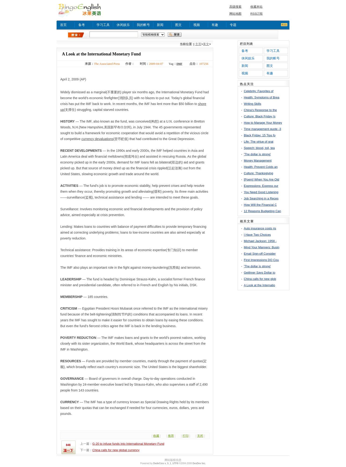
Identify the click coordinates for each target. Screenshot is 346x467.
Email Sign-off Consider (260, 253)
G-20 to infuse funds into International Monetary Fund (128, 443)
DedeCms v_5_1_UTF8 (165, 463)
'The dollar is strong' (257, 154)
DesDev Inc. (199, 463)
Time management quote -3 (262, 129)
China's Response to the (260, 110)
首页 (63, 25)
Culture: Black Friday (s (259, 116)
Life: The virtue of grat (258, 141)
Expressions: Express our (261, 186)
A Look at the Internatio (259, 285)
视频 (196, 25)
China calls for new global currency (116, 450)
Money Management (258, 160)
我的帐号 (143, 25)
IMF (179, 63)
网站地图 (235, 13)
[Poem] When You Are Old (261, 179)
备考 (81, 25)
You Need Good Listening (261, 192)
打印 (186, 436)
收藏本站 (256, 6)
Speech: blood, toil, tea (259, 148)
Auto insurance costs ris (260, 228)
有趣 (215, 25)
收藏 (156, 436)
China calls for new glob (260, 279)
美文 (206, 44)
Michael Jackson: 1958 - (260, 241)
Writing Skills (252, 103)
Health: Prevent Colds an (261, 167)
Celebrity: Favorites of (258, 91)
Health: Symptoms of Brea (261, 97)
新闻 (160, 25)
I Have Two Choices (257, 234)
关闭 (200, 436)
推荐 (171, 436)
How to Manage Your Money (263, 122)
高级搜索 (235, 6)
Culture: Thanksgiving (258, 173)
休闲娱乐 (123, 25)
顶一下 (68, 450)
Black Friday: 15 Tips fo (259, 135)
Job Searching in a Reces (261, 198)
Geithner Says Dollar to (259, 272)
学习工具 (103, 25)
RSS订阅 (256, 13)
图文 (178, 25)
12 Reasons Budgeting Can (262, 211)
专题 (233, 25)
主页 (198, 44)
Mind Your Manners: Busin (261, 247)
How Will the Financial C (260, 204)
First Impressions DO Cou (261, 260)
